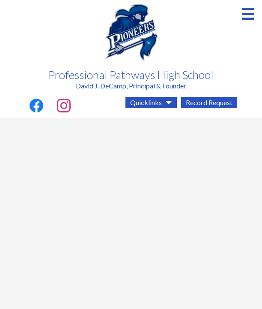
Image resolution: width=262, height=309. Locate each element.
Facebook (36, 107)
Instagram (64, 107)
